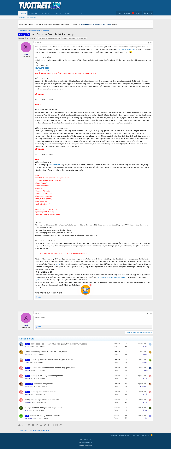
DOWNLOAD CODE (42, 68)
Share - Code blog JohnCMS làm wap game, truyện (46, 352)
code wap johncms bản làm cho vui (45, 392)
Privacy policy (135, 435)
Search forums (31, 17)
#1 (151, 43)
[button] (39, 13)
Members (68, 13)
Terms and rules (124, 435)
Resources (46, 13)
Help (142, 435)
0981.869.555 (87, 439)
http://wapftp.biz (54, 165)
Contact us (114, 435)
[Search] (148, 13)
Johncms (41, 346)
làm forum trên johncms (43, 384)
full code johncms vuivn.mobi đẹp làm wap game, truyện (54, 368)
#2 (151, 313)
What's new (33, 13)
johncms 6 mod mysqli (68, 38)
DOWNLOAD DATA (42, 70)
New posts (21, 17)
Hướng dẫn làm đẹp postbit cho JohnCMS (42, 400)
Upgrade (58, 13)
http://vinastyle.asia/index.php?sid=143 (111, 277)
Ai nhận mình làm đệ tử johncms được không (43, 408)
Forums (23, 13)
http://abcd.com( (40, 280)
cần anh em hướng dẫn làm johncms (45, 416)
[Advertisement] (113, 5)
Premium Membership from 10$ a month (96, 24)
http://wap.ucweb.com (127, 49)
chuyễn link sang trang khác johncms (49, 38)
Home (147, 435)
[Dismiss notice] (151, 22)
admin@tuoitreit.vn (87, 442)
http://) (58, 264)
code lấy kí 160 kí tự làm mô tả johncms (47, 376)
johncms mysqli (81, 38)
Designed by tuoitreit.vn (85, 445)
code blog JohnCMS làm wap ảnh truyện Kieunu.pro (52, 360)
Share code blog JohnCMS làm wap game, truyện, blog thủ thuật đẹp (59, 344)
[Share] (148, 43)
